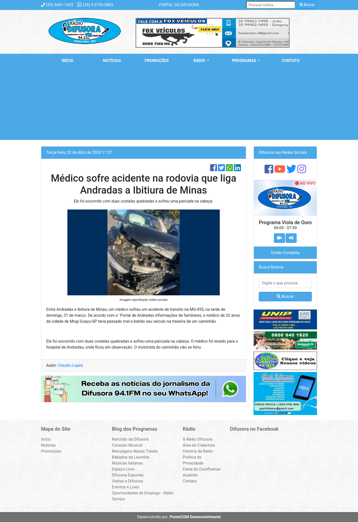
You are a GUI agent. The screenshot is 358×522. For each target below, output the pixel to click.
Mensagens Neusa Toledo (135, 451)
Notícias (112, 60)
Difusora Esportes (127, 475)
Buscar (307, 5)
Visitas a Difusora (127, 481)
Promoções (157, 60)
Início (67, 60)
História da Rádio (198, 451)
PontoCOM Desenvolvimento (195, 517)
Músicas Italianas (127, 463)
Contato (291, 60)
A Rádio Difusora (197, 439)
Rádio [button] (199, 60)
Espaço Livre (123, 469)
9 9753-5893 (95, 4)
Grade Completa (285, 252)
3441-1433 (57, 4)
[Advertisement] (179, 105)
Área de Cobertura (199, 445)
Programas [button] (244, 60)
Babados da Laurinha (130, 457)
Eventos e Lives (125, 487)
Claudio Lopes (70, 365)
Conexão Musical (127, 445)
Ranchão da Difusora (130, 439)
